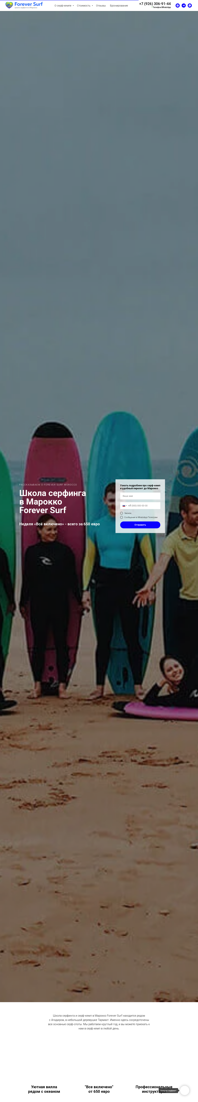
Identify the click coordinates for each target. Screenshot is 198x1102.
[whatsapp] (190, 5)
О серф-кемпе (63, 5)
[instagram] (178, 5)
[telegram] (184, 5)
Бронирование (119, 5)
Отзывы (101, 5)
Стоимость (84, 5)
